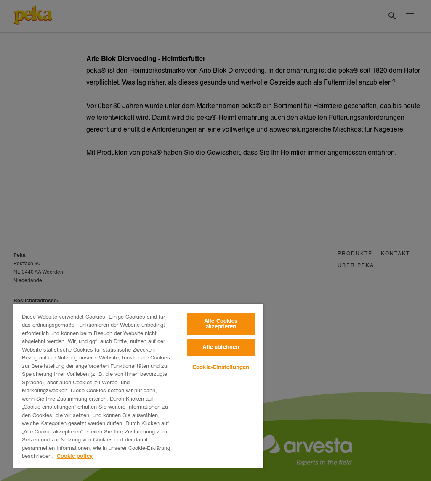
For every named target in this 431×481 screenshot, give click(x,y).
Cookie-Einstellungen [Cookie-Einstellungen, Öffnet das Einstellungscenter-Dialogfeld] (221, 367)
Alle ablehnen (220, 347)
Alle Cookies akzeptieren (221, 324)
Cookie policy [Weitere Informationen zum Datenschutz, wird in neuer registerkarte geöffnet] (75, 456)
